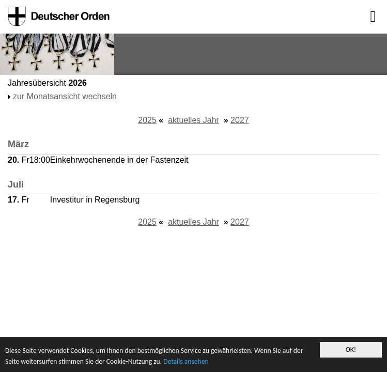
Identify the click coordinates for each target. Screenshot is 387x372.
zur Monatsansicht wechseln (65, 96)
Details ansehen (185, 361)
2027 (239, 120)
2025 (147, 120)
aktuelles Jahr (193, 120)
